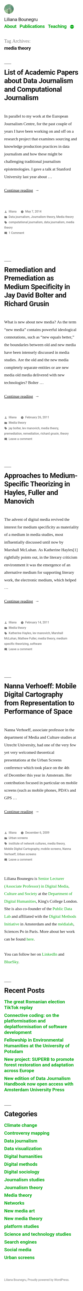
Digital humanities (23, 1156)
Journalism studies (24, 1179)
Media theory (65, 217)
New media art (19, 1211)
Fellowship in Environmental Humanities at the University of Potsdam (37, 1045)
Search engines (20, 1242)
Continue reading (21, 190)
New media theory (23, 1218)
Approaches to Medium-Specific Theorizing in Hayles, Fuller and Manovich (40, 488)
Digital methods (20, 1164)
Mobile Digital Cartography (21, 849)
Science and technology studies (37, 1234)
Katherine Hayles (20, 633)
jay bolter (15, 428)
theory (64, 433)
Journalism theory (43, 217)
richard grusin (49, 433)
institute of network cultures (27, 843)
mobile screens (51, 849)
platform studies (21, 1226)
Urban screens (18, 838)
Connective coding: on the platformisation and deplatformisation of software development (35, 1024)
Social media (17, 1249)
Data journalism (19, 217)
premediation (13, 433)
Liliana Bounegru (21, 19)
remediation (31, 433)
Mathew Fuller (27, 638)
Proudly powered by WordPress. (48, 1280)
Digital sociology (21, 1172)
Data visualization (23, 1148)
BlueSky (11, 962)
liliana (13, 211)
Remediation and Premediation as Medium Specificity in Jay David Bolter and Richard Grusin (37, 287)
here (30, 939)
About (10, 26)
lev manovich (31, 428)
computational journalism (26, 222)
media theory (49, 428)
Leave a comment (20, 439)
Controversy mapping (26, 1133)
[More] (72, 27)
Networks (14, 1203)
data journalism (54, 222)
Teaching (57, 26)
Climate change (20, 1125)
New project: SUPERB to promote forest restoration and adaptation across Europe (39, 1064)
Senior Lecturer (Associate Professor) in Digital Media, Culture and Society (36, 886)
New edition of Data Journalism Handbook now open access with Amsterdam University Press (38, 1084)
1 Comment (16, 233)
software (36, 644)
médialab (65, 924)
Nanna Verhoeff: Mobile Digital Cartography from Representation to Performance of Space (40, 699)
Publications (32, 26)
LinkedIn (49, 954)
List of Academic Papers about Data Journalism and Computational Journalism (41, 85)
